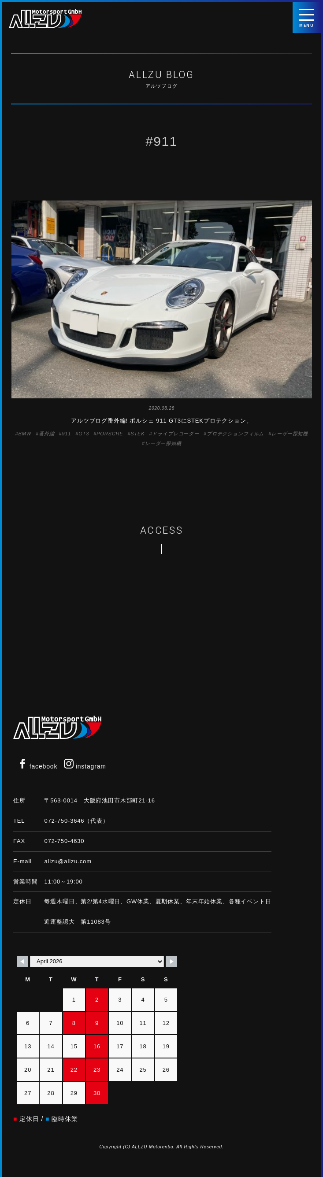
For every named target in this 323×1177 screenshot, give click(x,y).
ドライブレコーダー (175, 433)
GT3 (83, 433)
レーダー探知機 (163, 443)
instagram (85, 766)
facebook (37, 766)
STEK (137, 433)
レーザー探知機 (289, 433)
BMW (25, 433)
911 (66, 433)
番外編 (47, 433)
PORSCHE (110, 433)
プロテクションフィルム (235, 433)
